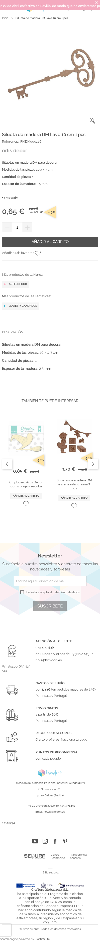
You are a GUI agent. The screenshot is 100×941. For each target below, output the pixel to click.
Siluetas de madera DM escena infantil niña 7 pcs (74, 484)
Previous (7, 464)
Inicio (5, 18)
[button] (92, 121)
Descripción (12, 332)
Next (93, 464)
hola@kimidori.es (54, 811)
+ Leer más (10, 198)
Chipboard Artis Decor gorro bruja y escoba (26, 484)
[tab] (50, 336)
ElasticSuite (42, 939)
